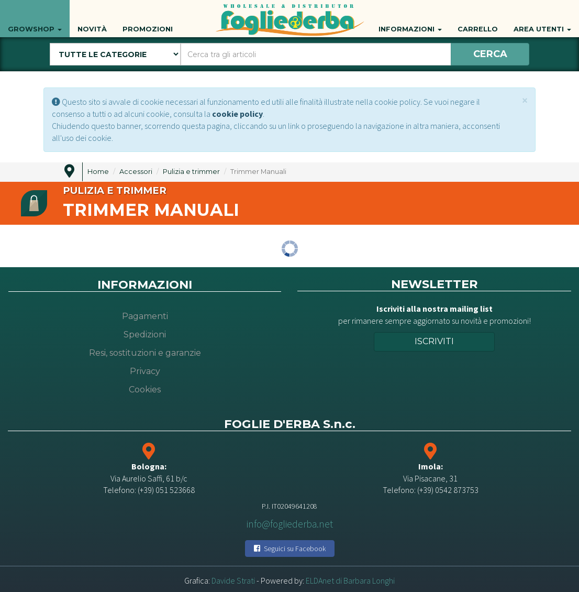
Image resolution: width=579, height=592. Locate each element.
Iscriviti (434, 341)
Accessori (135, 172)
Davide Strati (233, 580)
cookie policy (237, 113)
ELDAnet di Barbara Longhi (350, 580)
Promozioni (148, 18)
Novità (92, 18)
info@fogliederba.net (290, 524)
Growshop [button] (35, 18)
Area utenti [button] (542, 18)
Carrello (478, 18)
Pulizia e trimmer (191, 172)
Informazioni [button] (410, 18)
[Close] (525, 100)
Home (98, 172)
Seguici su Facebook (290, 548)
